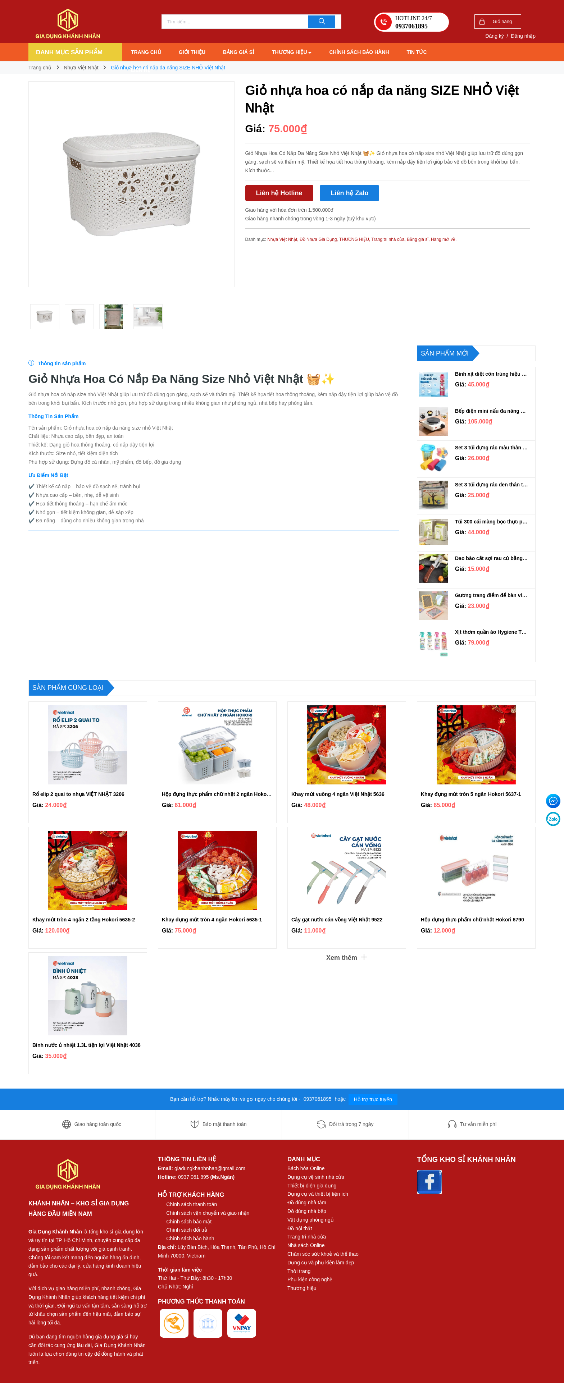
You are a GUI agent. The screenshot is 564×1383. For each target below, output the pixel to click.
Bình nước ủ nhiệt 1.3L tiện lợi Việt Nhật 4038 (86, 1045)
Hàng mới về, (443, 239)
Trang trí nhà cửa (306, 1237)
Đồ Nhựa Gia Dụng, (319, 239)
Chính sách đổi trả (186, 1230)
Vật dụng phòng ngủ (310, 1220)
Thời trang (298, 1271)
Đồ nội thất (299, 1228)
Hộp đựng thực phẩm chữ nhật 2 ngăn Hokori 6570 (222, 794)
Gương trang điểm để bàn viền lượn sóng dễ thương (491, 595)
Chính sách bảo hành (359, 52)
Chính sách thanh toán (191, 1204)
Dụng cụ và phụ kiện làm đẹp (320, 1262)
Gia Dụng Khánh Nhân (55, 1232)
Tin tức (416, 52)
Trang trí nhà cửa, (389, 239)
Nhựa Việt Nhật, (283, 239)
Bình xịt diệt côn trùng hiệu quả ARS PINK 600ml (491, 374)
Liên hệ (140, 70)
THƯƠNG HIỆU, (355, 239)
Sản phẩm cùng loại (68, 687)
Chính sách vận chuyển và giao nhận (207, 1213)
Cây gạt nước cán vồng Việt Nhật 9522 (337, 919)
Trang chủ (146, 52)
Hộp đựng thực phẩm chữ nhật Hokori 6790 (472, 919)
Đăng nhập (523, 36)
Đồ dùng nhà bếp (306, 1211)
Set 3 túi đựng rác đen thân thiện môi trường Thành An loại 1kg (491, 484)
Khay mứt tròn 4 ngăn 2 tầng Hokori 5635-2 (83, 919)
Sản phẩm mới (445, 353)
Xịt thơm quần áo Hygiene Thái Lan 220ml (491, 632)
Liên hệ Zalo (349, 193)
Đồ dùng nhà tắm (306, 1202)
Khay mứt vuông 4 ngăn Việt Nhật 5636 (338, 794)
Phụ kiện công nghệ (309, 1279)
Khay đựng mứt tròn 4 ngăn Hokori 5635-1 (212, 919)
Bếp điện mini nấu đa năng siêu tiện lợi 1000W (491, 411)
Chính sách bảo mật (189, 1221)
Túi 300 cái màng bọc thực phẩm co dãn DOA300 (491, 522)
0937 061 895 (193, 1177)
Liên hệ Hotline (279, 193)
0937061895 (318, 1099)
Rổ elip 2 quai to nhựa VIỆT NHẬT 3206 (78, 794)
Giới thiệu (192, 52)
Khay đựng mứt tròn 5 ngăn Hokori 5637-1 (471, 794)
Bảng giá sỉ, (419, 239)
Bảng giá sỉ (238, 52)
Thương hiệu (292, 52)
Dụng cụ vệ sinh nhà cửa (315, 1177)
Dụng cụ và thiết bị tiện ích (317, 1194)
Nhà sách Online (306, 1245)
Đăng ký (494, 36)
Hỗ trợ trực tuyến (373, 1099)
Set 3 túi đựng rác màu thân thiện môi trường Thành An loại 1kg (491, 447)
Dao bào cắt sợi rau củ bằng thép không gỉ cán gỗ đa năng (491, 558)
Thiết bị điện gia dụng (311, 1186)
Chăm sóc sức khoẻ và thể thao (323, 1254)
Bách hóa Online (306, 1168)
